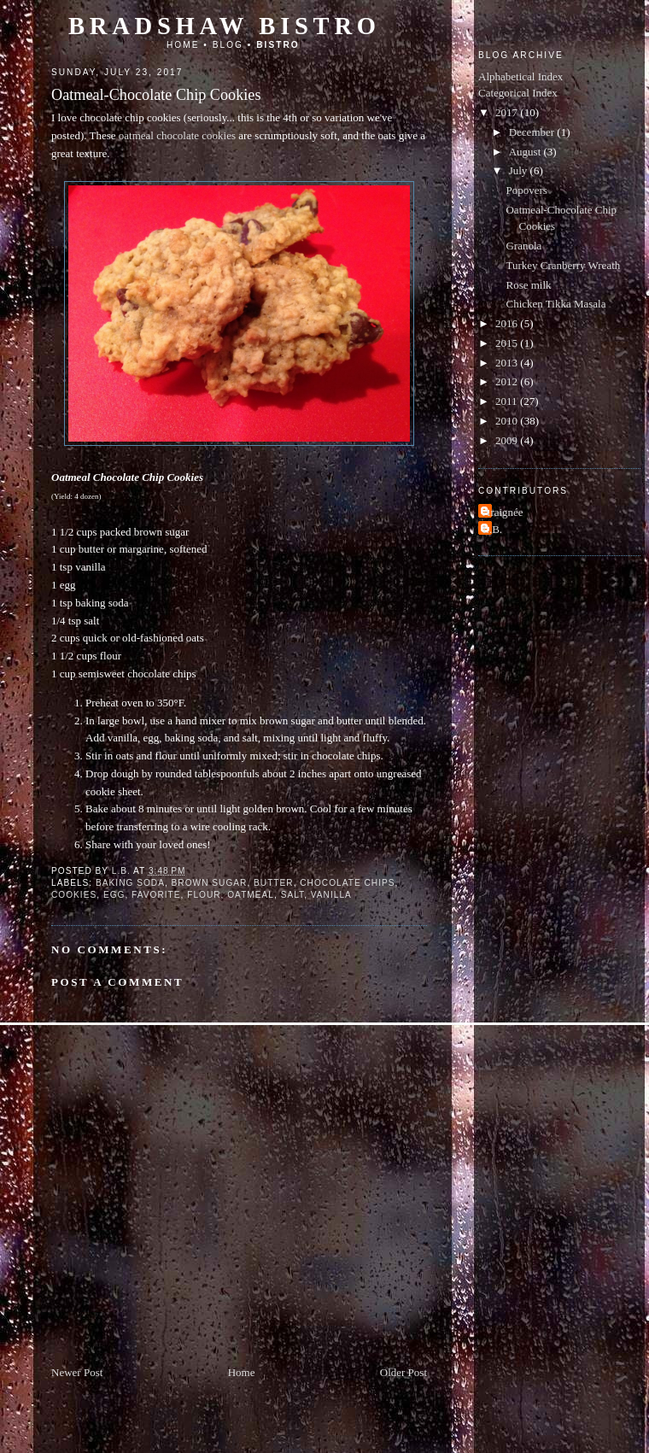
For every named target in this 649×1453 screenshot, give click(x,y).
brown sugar (210, 883)
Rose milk (528, 284)
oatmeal (250, 894)
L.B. (492, 529)
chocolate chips (347, 883)
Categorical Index (518, 92)
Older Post (403, 1372)
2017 (507, 112)
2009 (507, 440)
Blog (228, 45)
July (519, 170)
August (526, 151)
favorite (156, 894)
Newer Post (76, 1372)
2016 (507, 323)
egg (114, 894)
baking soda (130, 883)
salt (293, 894)
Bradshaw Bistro (224, 26)
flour (203, 894)
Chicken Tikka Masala (555, 303)
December (533, 132)
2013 (507, 362)
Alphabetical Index (520, 76)
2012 (507, 381)
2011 (507, 401)
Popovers (526, 190)
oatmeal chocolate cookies (177, 135)
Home (183, 45)
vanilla (331, 894)
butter (274, 883)
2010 (507, 420)
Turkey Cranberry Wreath (563, 265)
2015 (507, 343)
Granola (523, 245)
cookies (73, 894)
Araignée (502, 512)
